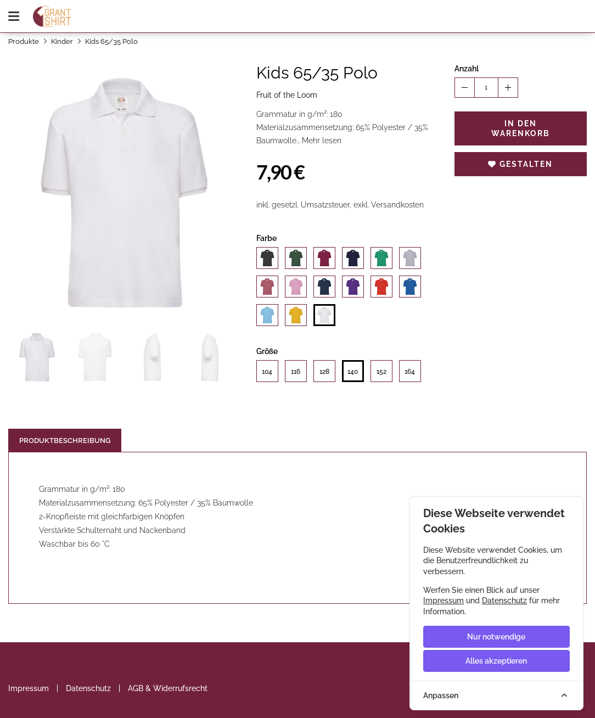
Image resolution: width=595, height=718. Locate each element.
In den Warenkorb (520, 128)
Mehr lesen (321, 140)
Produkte (23, 41)
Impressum (28, 688)
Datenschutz (88, 688)
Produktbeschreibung (64, 440)
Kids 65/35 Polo (111, 41)
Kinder (62, 41)
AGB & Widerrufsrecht (167, 688)
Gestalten (520, 164)
